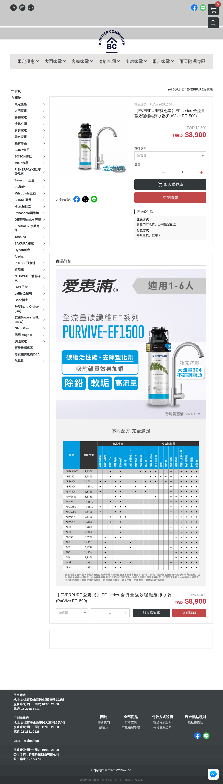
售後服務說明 (162, 727)
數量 (137, 164)
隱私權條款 (195, 722)
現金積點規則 (195, 717)
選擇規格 (140, 148)
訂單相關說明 (131, 727)
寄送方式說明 (162, 722)
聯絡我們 (104, 722)
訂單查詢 (131, 722)
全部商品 (131, 717)
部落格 (103, 727)
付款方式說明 (162, 717)
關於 (103, 717)
